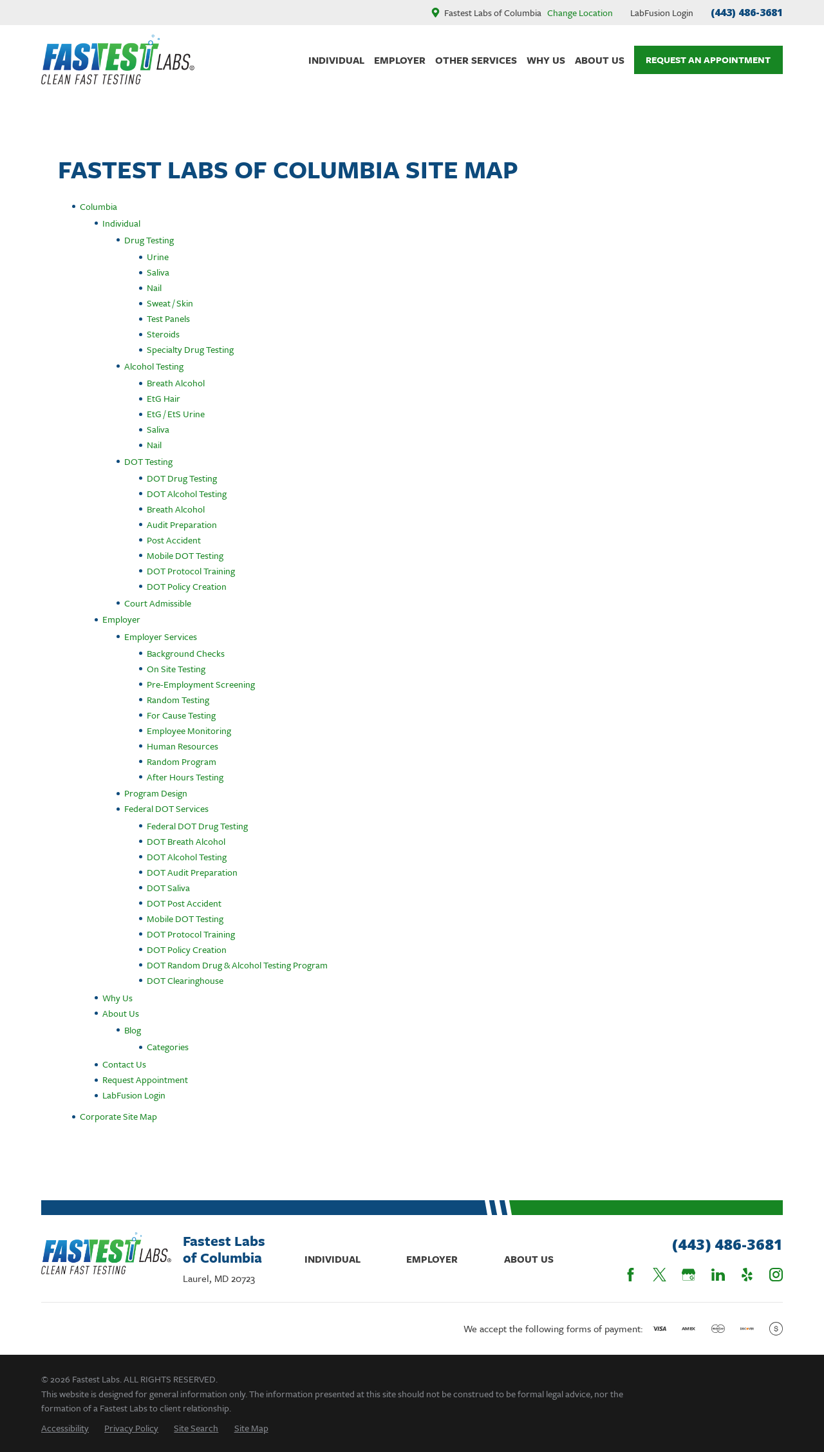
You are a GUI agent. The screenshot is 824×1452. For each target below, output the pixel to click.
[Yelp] (747, 1274)
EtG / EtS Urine (176, 413)
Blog (132, 1030)
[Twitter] (659, 1274)
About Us (120, 1013)
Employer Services (160, 636)
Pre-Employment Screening (201, 684)
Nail (154, 287)
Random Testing (178, 699)
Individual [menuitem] (336, 60)
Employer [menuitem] (400, 60)
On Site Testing (176, 668)
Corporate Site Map (118, 1116)
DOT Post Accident (184, 903)
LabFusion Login (661, 12)
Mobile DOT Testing (185, 555)
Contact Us (124, 1064)
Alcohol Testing (153, 366)
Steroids (163, 334)
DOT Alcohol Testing (187, 493)
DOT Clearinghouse (185, 980)
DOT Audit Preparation (192, 872)
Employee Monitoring (189, 730)
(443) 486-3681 (747, 12)
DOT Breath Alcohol (186, 841)
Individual (121, 223)
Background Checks (186, 653)
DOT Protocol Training (191, 571)
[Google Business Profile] (688, 1274)
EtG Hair (163, 398)
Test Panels (168, 318)
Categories (168, 1046)
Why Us (117, 997)
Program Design (155, 793)
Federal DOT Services (166, 808)
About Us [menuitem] (599, 60)
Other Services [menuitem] (476, 60)
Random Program (181, 761)
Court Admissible (157, 603)
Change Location (580, 12)
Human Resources (182, 746)
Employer (121, 619)
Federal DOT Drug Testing (197, 826)
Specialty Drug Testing (190, 349)
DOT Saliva (168, 887)
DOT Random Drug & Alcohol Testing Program (237, 965)
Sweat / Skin (170, 303)
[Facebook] (630, 1274)
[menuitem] (65, 1428)
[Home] (117, 59)
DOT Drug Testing (182, 478)
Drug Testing (149, 240)
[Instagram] (776, 1274)
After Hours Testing (185, 777)
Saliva (158, 272)
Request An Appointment (708, 59)
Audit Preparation (182, 524)
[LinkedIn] (718, 1274)
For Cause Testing (181, 715)
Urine (158, 256)
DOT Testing (148, 461)
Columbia (98, 206)
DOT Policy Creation (187, 586)
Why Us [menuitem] (546, 60)
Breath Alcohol (176, 383)
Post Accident (174, 540)
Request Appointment (145, 1079)
